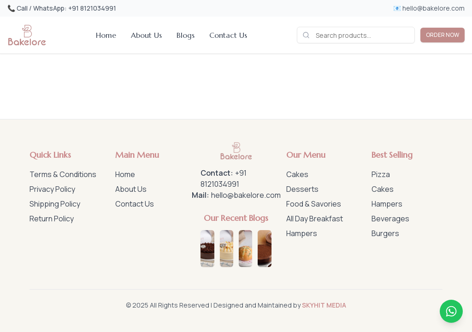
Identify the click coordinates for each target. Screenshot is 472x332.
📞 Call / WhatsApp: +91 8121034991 (61, 8)
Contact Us (228, 35)
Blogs (186, 35)
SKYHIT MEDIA (324, 305)
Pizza (381, 174)
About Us (146, 35)
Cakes (297, 174)
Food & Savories (313, 204)
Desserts (302, 189)
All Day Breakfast (314, 218)
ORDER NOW (442, 35)
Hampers (301, 233)
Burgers (385, 233)
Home (106, 35)
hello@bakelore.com (246, 195)
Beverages (390, 218)
